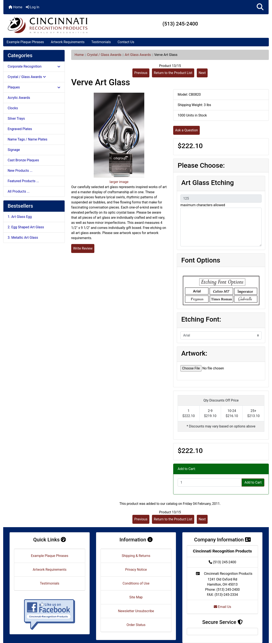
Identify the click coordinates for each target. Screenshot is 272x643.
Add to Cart (253, 482)
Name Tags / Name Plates (27, 139)
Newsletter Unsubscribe (136, 611)
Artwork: (194, 353)
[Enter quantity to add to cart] (210, 482)
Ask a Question (186, 130)
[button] (260, 7)
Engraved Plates (20, 129)
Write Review (82, 248)
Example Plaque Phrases (25, 42)
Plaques (34, 87)
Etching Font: (201, 319)
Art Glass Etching (207, 183)
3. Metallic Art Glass (23, 238)
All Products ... (19, 191)
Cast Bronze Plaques (23, 160)
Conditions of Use (136, 583)
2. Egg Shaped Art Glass (26, 227)
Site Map (136, 597)
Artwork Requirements (68, 42)
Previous (140, 73)
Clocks (13, 108)
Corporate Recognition (34, 66)
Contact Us (126, 42)
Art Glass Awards (138, 55)
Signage (14, 150)
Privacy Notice (136, 570)
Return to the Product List (173, 73)
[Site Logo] (48, 24)
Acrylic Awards (19, 98)
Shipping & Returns (136, 556)
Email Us (222, 607)
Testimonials (101, 42)
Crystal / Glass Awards (104, 55)
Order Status (136, 625)
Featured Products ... (23, 181)
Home (15, 7)
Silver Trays (16, 118)
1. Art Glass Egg (20, 217)
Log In (32, 7)
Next (202, 73)
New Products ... (20, 171)
